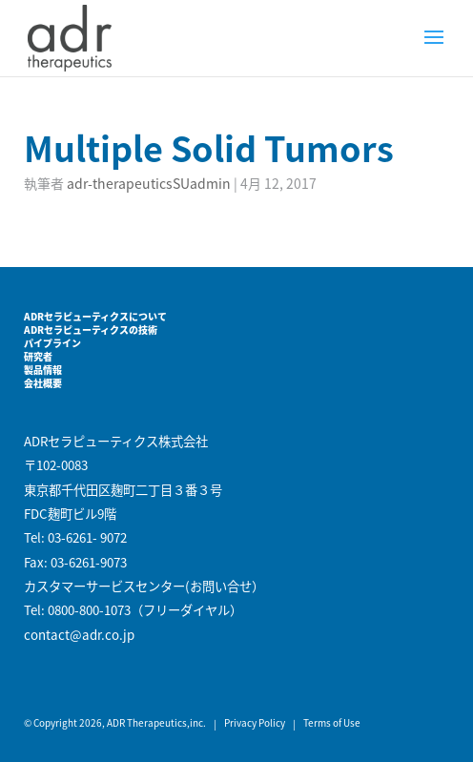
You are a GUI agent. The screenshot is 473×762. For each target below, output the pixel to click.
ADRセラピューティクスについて (95, 316)
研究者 (38, 356)
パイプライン (52, 343)
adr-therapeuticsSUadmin (149, 183)
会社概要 (43, 383)
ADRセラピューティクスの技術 (90, 329)
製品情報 (43, 369)
